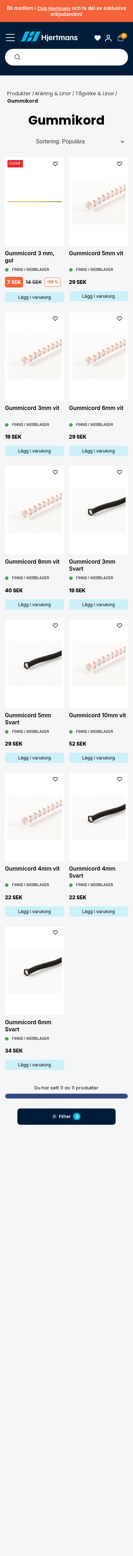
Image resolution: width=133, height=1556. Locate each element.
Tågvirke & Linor (94, 93)
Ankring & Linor (53, 93)
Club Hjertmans (54, 8)
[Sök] (17, 57)
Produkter (19, 93)
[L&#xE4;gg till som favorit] (55, 163)
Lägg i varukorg (34, 297)
